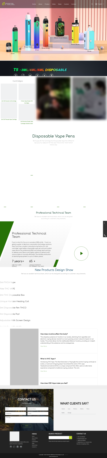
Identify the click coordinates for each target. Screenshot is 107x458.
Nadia (63, 412)
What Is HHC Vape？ (48, 359)
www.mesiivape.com (53, 456)
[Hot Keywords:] (70, 437)
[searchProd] (59, 437)
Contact (73, 4)
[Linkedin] (17, 446)
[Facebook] (11, 446)
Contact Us (34, 447)
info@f (78, 438)
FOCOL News (34, 445)
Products (34, 439)
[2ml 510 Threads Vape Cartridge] (9, 110)
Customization (35, 441)
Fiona (88, 409)
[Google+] (14, 446)
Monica (75, 409)
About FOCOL (35, 438)
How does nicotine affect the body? (54, 334)
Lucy (69, 409)
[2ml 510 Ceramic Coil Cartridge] (9, 92)
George (69, 412)
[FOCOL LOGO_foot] (14, 436)
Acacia (63, 409)
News (60, 4)
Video (54, 4)
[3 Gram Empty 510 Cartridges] (27, 92)
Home (34, 4)
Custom (66, 4)
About (40, 4)
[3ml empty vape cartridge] (27, 112)
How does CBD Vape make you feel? (54, 383)
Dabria (81, 409)
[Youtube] (21, 446)
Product (47, 4)
